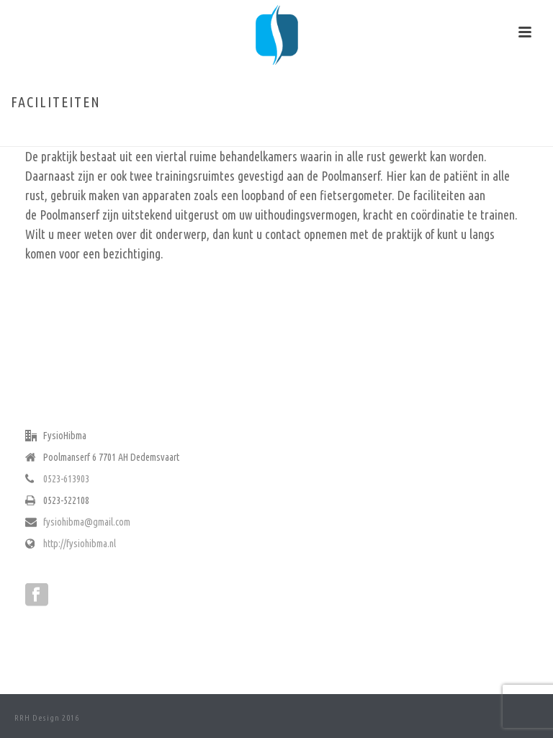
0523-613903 (66, 479)
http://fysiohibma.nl (79, 543)
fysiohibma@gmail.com (86, 522)
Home (466, 133)
